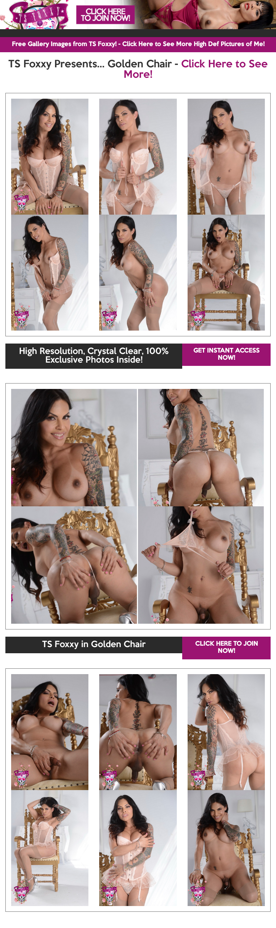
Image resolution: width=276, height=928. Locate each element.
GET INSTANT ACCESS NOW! (226, 354)
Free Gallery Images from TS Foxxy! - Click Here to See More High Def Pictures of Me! (138, 44)
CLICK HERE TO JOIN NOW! (226, 647)
